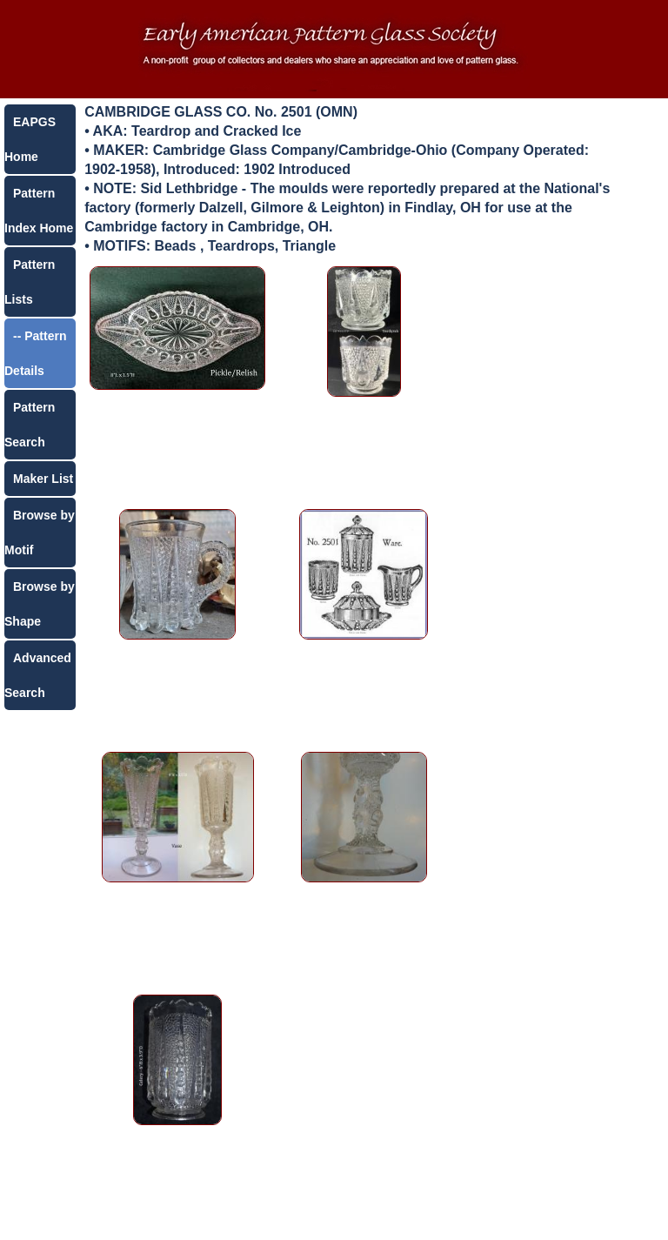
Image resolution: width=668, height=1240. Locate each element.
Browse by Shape (39, 604)
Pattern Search (29, 424)
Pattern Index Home (38, 210)
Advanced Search (37, 675)
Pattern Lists (29, 282)
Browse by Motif (39, 532)
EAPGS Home (30, 139)
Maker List (43, 479)
